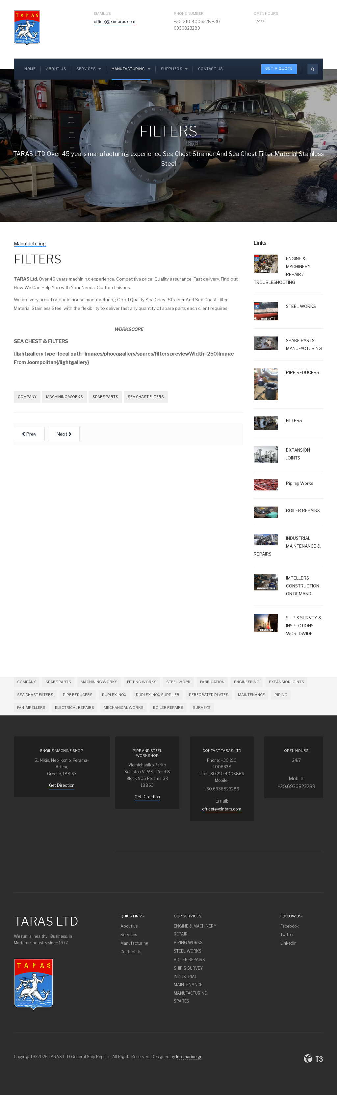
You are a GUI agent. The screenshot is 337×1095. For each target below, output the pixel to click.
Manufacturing (131, 69)
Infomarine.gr (188, 1056)
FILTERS (38, 259)
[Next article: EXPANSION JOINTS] (64, 434)
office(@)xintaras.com (114, 21)
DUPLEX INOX (114, 694)
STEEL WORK (178, 682)
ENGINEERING (246, 682)
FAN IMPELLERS (31, 707)
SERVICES (88, 69)
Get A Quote (279, 68)
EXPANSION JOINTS (286, 682)
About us (56, 69)
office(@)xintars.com (221, 809)
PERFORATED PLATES (208, 694)
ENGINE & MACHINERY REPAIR (195, 930)
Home (30, 69)
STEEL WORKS (187, 951)
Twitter (287, 934)
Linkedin (288, 943)
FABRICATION (212, 682)
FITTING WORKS (142, 682)
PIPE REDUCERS (77, 694)
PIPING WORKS (188, 942)
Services (128, 934)
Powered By (313, 1058)
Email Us (102, 13)
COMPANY (27, 396)
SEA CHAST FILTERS (146, 396)
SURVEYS (202, 707)
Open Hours (266, 13)
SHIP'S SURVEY (188, 968)
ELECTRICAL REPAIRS (74, 707)
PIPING (280, 694)
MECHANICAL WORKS (123, 707)
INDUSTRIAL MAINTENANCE (188, 980)
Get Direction (61, 785)
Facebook (289, 926)
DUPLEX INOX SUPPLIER (157, 694)
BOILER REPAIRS (168, 707)
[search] (312, 69)
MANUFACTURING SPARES (190, 997)
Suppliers (174, 69)
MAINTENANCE (251, 694)
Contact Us (210, 69)
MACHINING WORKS (64, 396)
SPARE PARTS (105, 396)
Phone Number (189, 13)
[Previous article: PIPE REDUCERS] (29, 434)
